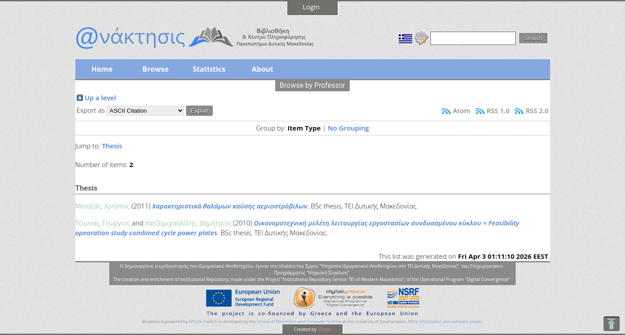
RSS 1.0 (498, 110)
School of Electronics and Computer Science (299, 321)
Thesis (112, 145)
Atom (461, 110)
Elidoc (324, 329)
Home (101, 69)
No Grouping (348, 127)
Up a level (100, 97)
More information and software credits (445, 321)
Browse (155, 69)
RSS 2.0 (537, 110)
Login (311, 6)
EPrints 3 (197, 321)
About (262, 69)
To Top (611, 323)
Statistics (209, 69)
